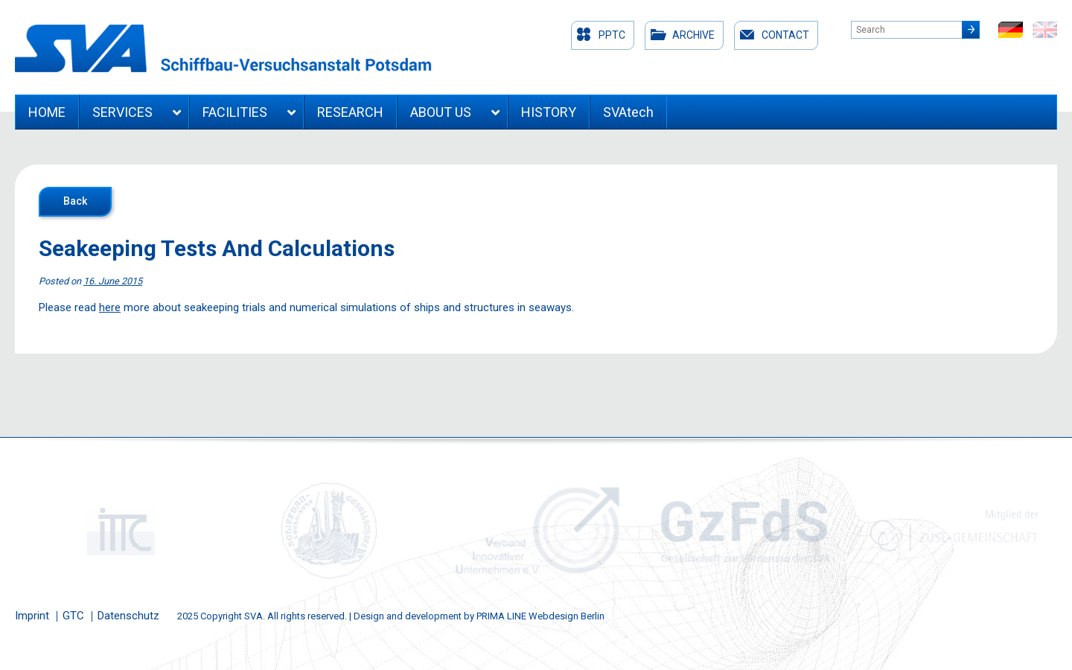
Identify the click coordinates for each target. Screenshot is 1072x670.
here (110, 307)
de (1010, 30)
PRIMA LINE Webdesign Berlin (540, 616)
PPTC (612, 35)
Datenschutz (128, 615)
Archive (693, 35)
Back (75, 201)
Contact (785, 35)
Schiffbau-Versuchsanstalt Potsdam (223, 48)
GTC (73, 615)
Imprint (32, 615)
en (1045, 30)
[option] (119, 531)
